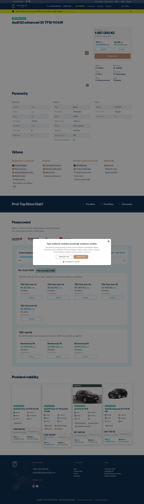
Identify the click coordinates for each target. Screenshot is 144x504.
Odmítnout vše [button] (64, 257)
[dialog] (72, 252)
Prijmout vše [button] (80, 257)
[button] (72, 262)
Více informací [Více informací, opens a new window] (87, 252)
